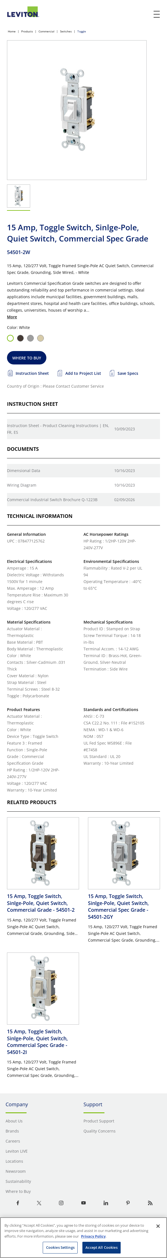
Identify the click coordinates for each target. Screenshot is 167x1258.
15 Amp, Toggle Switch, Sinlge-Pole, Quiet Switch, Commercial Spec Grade (118, 906)
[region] (83, 1237)
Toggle (81, 31)
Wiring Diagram (21, 485)
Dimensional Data (23, 470)
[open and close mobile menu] (157, 14)
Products (27, 31)
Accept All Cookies (101, 1247)
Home (12, 31)
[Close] (158, 1226)
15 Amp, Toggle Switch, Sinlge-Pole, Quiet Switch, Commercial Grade (41, 903)
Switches (66, 31)
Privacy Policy (93, 1236)
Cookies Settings (60, 1247)
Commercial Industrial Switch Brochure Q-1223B (52, 499)
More (12, 316)
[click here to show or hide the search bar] (145, 14)
